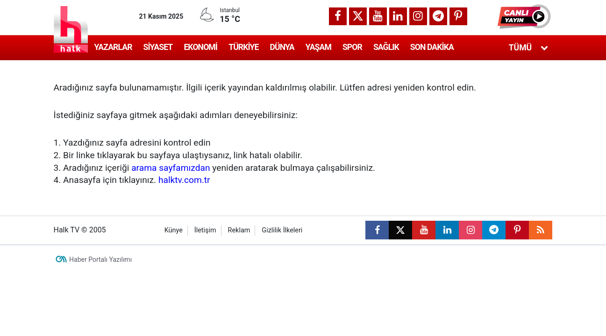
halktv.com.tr (184, 180)
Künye (173, 230)
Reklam (239, 230)
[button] (525, 16)
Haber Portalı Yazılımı (100, 259)
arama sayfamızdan (170, 167)
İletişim (205, 230)
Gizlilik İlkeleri (282, 230)
